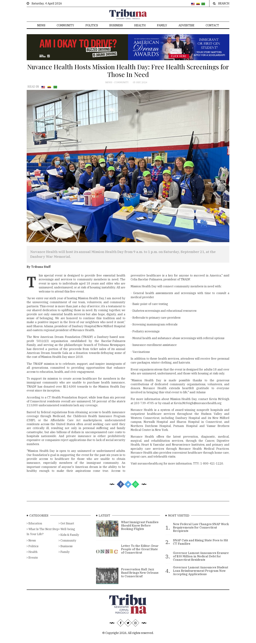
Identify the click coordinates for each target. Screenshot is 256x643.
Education (34, 528)
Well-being (67, 534)
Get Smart (66, 528)
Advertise (186, 25)
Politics (92, 25)
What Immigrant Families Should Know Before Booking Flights (139, 530)
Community (65, 25)
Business (116, 25)
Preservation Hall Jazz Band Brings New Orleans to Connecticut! (139, 578)
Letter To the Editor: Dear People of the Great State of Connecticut (140, 554)
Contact (212, 25)
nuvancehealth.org (150, 471)
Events (32, 562)
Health (140, 25)
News (41, 25)
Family (162, 25)
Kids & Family (69, 540)
